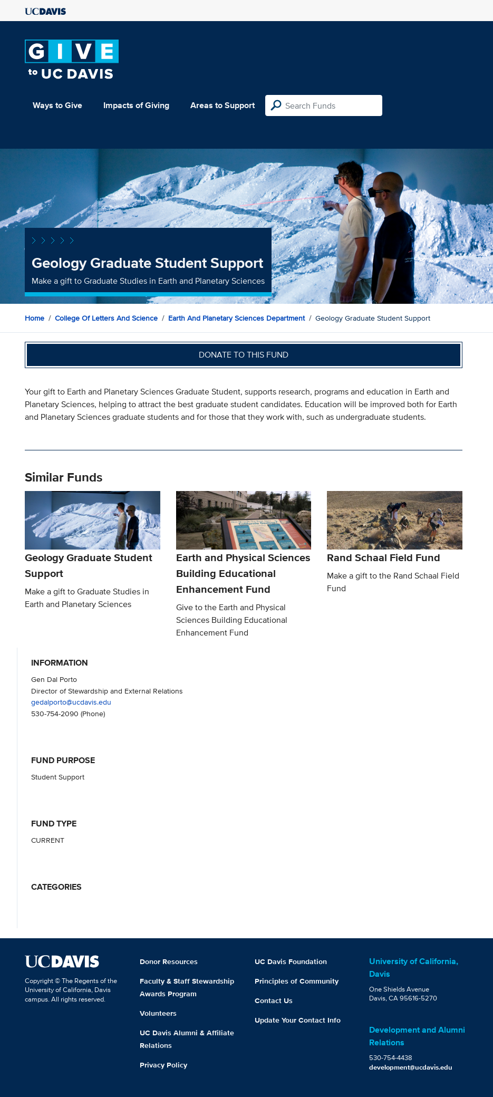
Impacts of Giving (136, 105)
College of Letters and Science (106, 318)
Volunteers (158, 1013)
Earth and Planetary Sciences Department (236, 318)
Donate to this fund (243, 355)
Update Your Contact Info (298, 1020)
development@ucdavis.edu (410, 1067)
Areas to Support (222, 105)
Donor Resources (169, 961)
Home (34, 318)
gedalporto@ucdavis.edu (71, 701)
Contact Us (274, 1000)
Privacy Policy (163, 1065)
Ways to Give (57, 105)
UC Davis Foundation (291, 961)
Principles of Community (297, 981)
